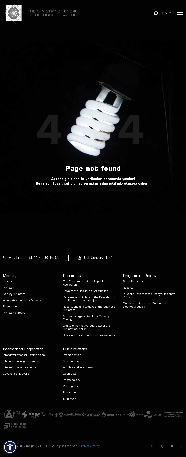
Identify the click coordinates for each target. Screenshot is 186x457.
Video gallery (71, 386)
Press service (72, 355)
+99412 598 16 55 (43, 258)
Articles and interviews (78, 367)
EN (164, 13)
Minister (8, 288)
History (7, 282)
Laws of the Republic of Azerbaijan (85, 291)
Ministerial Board (14, 313)
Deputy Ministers (14, 294)
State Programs (133, 282)
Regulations (10, 307)
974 (109, 258)
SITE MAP (69, 399)
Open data (70, 374)
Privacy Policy (90, 446)
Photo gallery (71, 380)
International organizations (20, 361)
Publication (70, 393)
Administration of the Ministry (22, 300)
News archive (72, 361)
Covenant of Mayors (16, 374)
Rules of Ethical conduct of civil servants (89, 335)
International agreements (19, 367)
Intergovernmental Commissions (24, 355)
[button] (10, 447)
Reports (128, 288)
